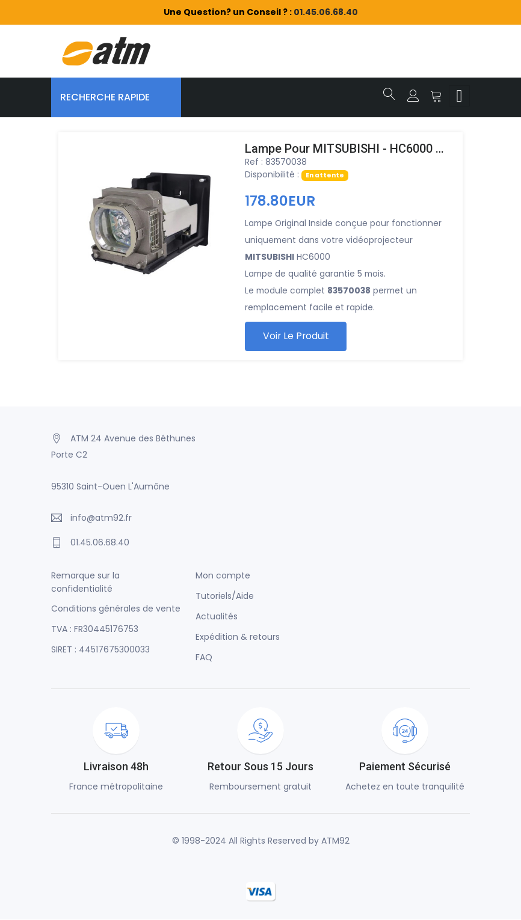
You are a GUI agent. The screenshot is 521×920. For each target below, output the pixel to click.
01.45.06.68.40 (326, 12)
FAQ (204, 658)
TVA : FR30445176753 (94, 630)
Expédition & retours (238, 638)
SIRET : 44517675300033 (100, 651)
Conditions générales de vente (115, 610)
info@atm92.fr (101, 519)
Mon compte (223, 577)
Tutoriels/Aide (225, 597)
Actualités (217, 618)
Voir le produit (297, 336)
